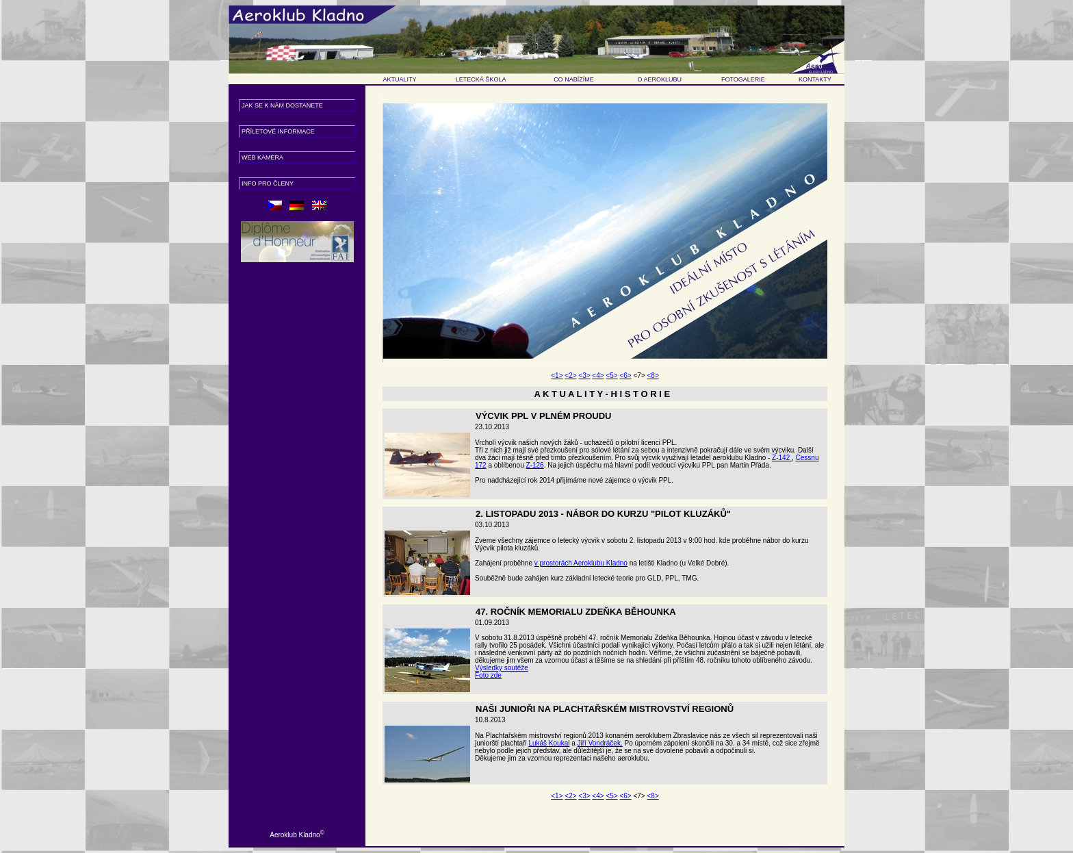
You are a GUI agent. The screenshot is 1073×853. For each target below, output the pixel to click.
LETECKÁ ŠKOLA (481, 79)
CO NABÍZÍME (574, 79)
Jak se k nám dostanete (282, 105)
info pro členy (268, 183)
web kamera (262, 157)
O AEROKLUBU (660, 79)
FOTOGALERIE (743, 79)
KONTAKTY (815, 79)
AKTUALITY (400, 79)
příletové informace (278, 131)
